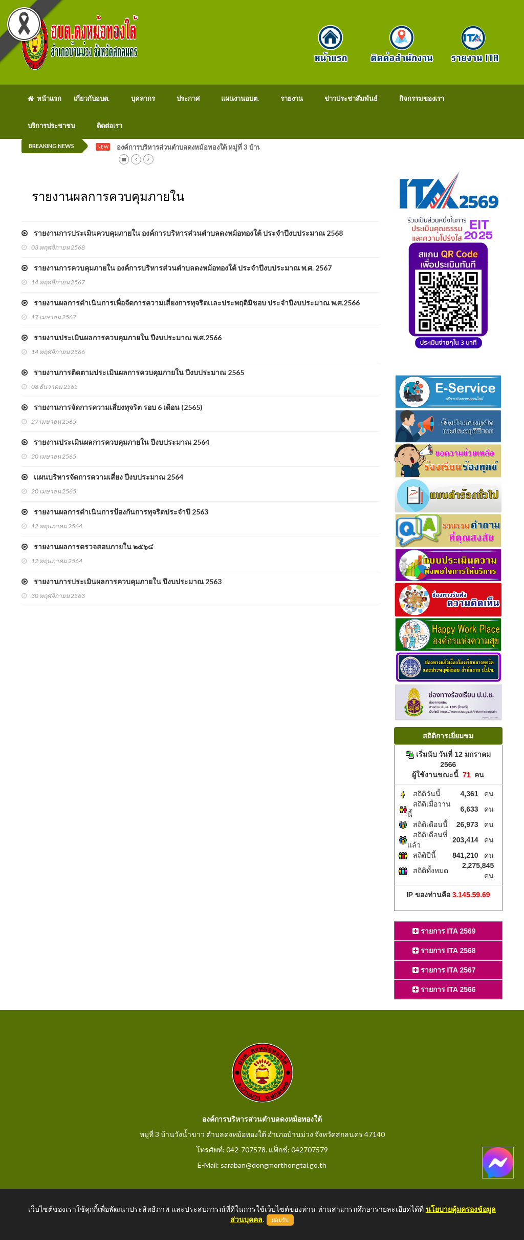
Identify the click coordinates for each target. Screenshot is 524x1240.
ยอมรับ (280, 1220)
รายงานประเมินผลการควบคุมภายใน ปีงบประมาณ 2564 (115, 442)
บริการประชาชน (51, 125)
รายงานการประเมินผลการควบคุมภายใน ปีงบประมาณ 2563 (121, 581)
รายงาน (291, 98)
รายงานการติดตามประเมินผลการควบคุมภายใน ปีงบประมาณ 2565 (132, 372)
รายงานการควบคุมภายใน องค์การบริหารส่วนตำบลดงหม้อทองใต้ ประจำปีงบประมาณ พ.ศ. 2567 (176, 267)
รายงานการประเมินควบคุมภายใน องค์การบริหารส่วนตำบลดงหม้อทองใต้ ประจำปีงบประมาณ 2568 (182, 233)
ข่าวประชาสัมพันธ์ (351, 98)
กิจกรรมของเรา (421, 98)
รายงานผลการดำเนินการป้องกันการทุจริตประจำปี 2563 (114, 511)
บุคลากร (143, 98)
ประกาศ (188, 98)
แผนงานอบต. (240, 98)
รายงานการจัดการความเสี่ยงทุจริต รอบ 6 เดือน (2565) (112, 407)
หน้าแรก (44, 98)
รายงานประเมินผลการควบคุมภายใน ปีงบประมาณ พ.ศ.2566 (121, 337)
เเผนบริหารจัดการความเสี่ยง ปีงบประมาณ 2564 (102, 476)
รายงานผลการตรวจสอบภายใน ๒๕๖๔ (87, 546)
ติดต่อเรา (109, 125)
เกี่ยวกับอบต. (92, 98)
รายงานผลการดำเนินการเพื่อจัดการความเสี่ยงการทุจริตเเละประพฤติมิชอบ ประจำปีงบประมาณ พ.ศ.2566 (190, 302)
